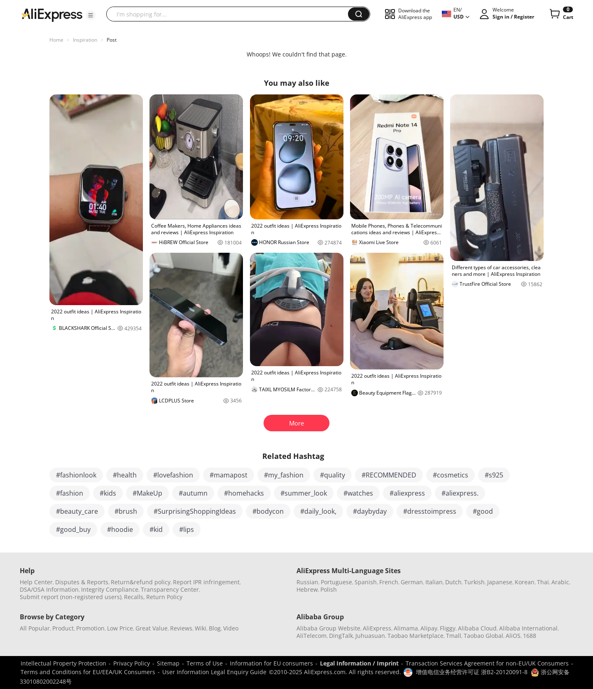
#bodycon (268, 511)
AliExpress (377, 628)
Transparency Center (170, 589)
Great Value (151, 628)
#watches (358, 493)
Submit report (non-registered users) (70, 597)
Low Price (120, 628)
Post (112, 39)
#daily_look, (318, 511)
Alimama (406, 628)
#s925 (494, 475)
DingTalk (341, 636)
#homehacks (244, 493)
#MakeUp (147, 493)
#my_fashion (284, 475)
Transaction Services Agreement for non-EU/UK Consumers (487, 663)
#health (125, 475)
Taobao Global (483, 636)
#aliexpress (407, 493)
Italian (434, 582)
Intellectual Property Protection (63, 663)
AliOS (513, 636)
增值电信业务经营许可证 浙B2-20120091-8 (472, 672)
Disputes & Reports (81, 582)
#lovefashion (173, 475)
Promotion (90, 628)
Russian (307, 582)
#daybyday (370, 511)
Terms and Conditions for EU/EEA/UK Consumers (88, 672)
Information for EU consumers (271, 663)
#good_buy (73, 529)
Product (63, 628)
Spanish (366, 582)
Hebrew (307, 589)
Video (230, 628)
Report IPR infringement (206, 582)
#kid (156, 529)
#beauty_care (77, 511)
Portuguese (336, 582)
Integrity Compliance (109, 589)
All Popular (35, 628)
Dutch (453, 582)
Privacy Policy (131, 663)
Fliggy (447, 628)
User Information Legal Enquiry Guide (214, 672)
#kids (108, 493)
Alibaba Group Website (328, 628)
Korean (525, 582)
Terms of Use (205, 663)
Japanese (499, 582)
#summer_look (303, 493)
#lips (186, 529)
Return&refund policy (140, 582)
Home (56, 39)
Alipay (428, 628)
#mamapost (228, 475)
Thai (543, 582)
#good (483, 511)
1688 (529, 636)
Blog (215, 628)
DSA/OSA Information (49, 589)
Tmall (453, 636)
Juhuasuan (370, 636)
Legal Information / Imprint (359, 663)
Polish (328, 589)
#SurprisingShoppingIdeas (195, 511)
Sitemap (168, 663)
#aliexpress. (460, 493)
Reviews (181, 628)
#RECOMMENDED (389, 475)
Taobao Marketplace (416, 636)
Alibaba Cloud (477, 628)
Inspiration (85, 39)
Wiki (200, 628)
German (412, 582)
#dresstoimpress (429, 511)
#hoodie (120, 529)
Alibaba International (528, 628)
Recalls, (134, 597)
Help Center (36, 582)
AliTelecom (311, 636)
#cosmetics (450, 475)
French (388, 582)
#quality (332, 475)
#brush (125, 511)
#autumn (193, 493)
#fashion (69, 493)
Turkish (474, 582)
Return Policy (164, 597)
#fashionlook (76, 475)
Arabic (560, 582)
